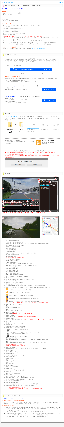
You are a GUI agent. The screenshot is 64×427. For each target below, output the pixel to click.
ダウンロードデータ (12, 116)
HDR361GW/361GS (43, 48)
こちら (31, 37)
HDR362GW (35, 48)
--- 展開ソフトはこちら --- (33, 128)
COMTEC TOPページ (8, 2)
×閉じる (61, 2)
